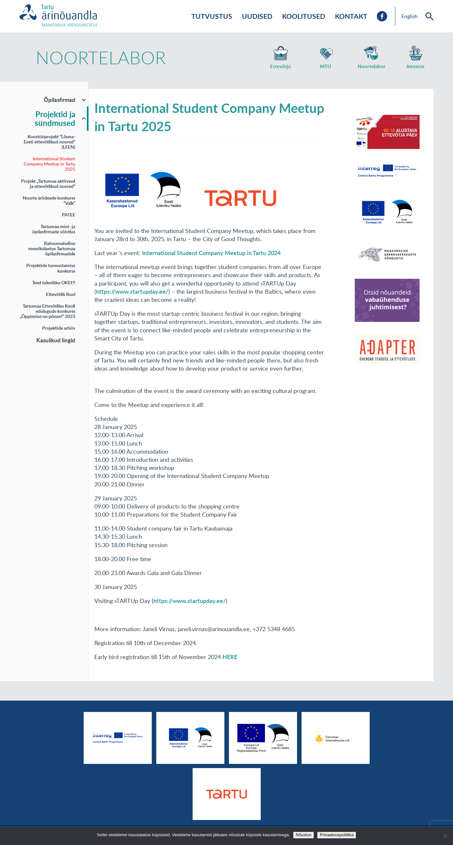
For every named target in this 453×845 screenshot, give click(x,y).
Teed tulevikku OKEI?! (53, 282)
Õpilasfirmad (59, 100)
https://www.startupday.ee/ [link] (132, 291)
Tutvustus (211, 16)
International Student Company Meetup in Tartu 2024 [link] (211, 253)
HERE (229, 657)
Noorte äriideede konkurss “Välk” (49, 200)
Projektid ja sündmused (55, 119)
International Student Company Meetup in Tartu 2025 (49, 163)
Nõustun (303, 834)
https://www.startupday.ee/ (189, 600)
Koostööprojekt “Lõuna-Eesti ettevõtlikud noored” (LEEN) (49, 141)
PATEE (68, 215)
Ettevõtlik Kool (60, 294)
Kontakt (351, 16)
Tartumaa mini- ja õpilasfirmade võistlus (53, 229)
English (409, 16)
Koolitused (303, 16)
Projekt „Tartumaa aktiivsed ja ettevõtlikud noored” (48, 183)
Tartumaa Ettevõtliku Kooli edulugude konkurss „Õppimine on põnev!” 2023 (47, 311)
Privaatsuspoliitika (336, 834)
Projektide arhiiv (58, 328)
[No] (445, 836)
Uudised (257, 16)
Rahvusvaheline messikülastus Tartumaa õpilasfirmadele (51, 248)
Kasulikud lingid (55, 340)
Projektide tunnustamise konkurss (50, 268)
